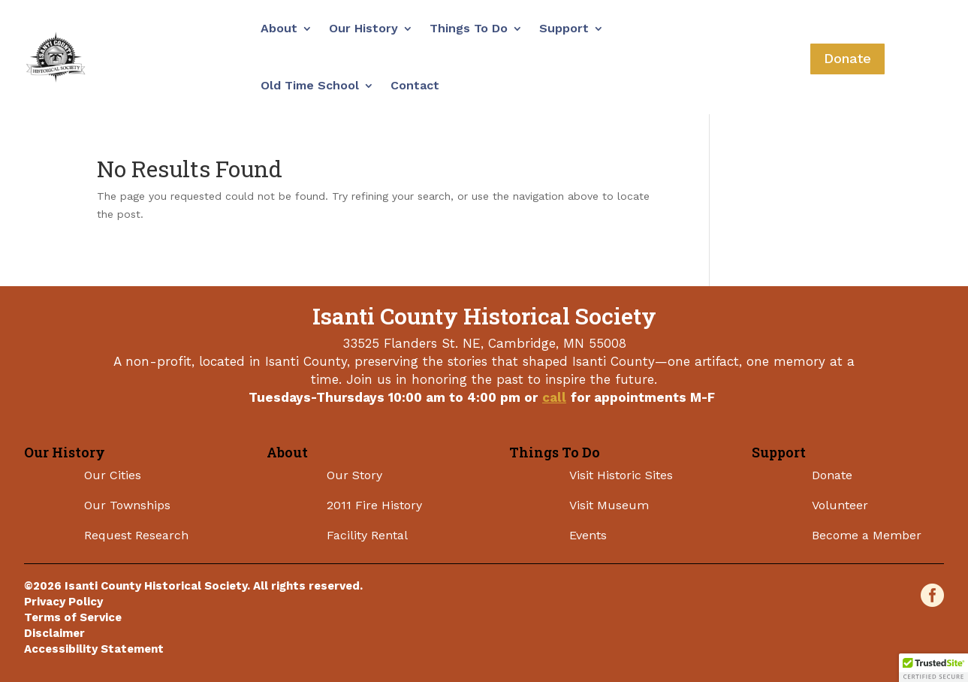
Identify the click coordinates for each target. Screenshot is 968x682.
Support (564, 28)
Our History (363, 28)
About (279, 28)
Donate (847, 58)
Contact (415, 85)
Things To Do (469, 28)
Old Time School (310, 85)
